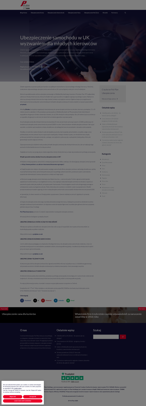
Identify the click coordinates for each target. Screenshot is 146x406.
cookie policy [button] (17, 391)
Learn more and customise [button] (22, 404)
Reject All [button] (13, 400)
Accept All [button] (32, 400)
